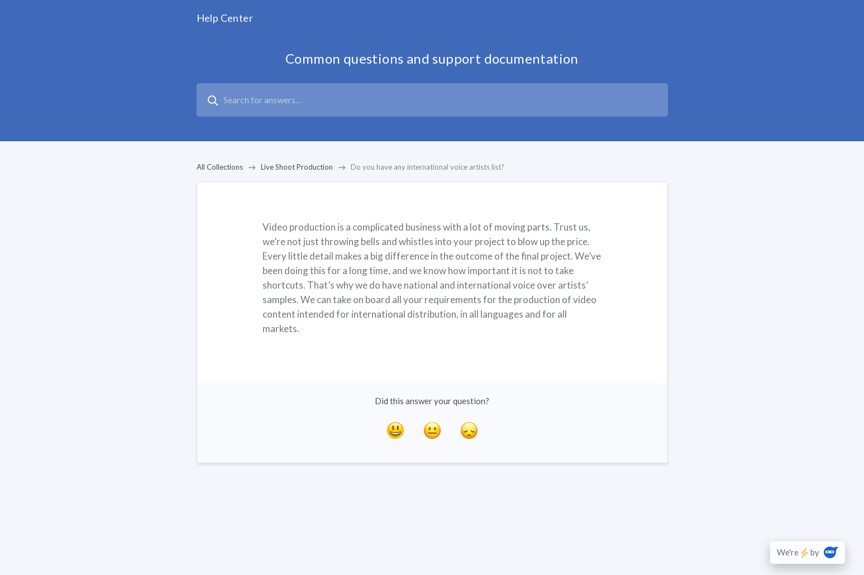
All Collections (220, 166)
